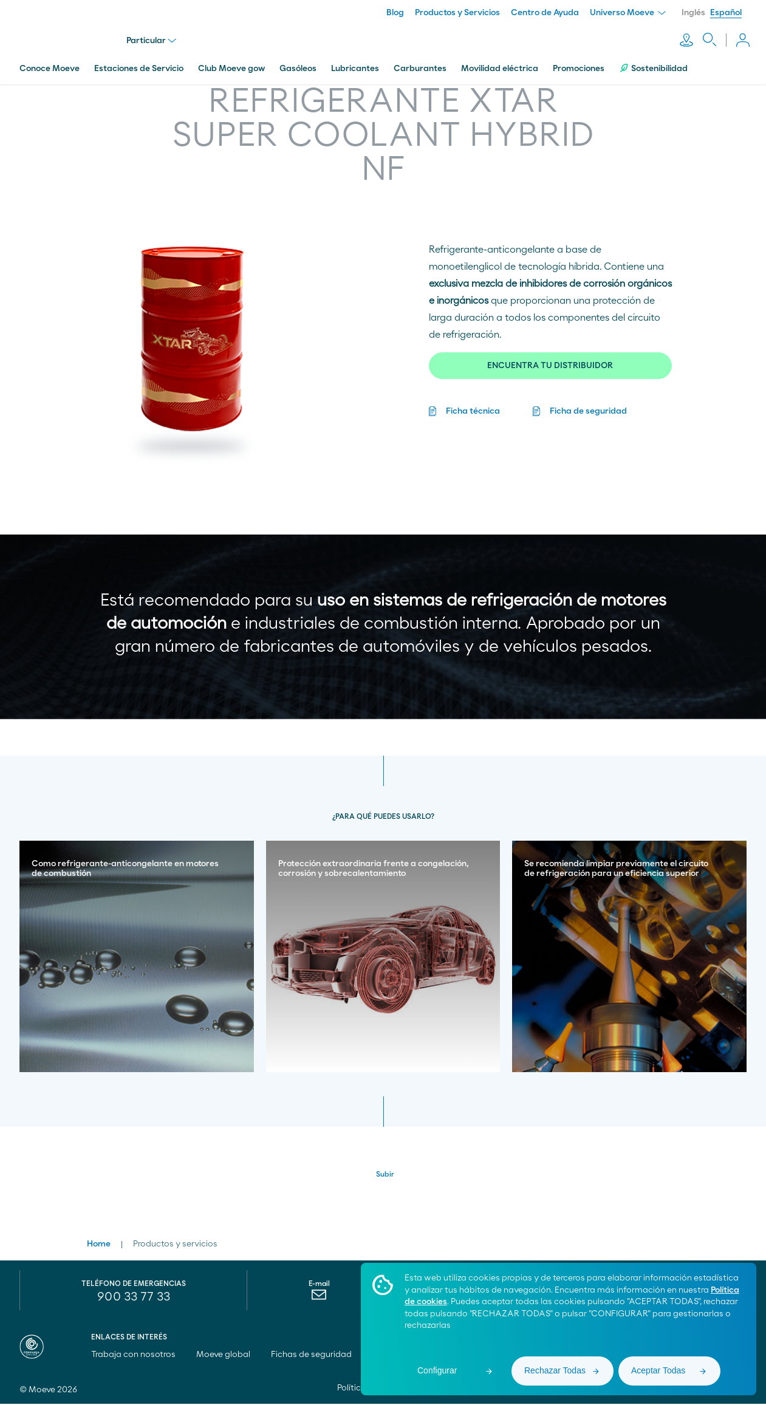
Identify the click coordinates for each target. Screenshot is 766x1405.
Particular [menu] (154, 37)
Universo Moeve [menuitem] (628, 13)
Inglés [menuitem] (693, 13)
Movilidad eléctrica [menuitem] (499, 62)
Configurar (437, 1370)
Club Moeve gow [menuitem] (231, 62)
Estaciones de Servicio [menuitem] (138, 62)
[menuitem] (319, 1299)
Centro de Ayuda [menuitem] (545, 13)
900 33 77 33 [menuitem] (133, 1298)
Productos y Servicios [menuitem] (457, 13)
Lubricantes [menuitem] (355, 62)
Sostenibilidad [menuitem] (653, 62)
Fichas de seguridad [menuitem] (311, 1356)
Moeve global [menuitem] (228, 1356)
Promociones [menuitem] (578, 62)
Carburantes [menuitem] (420, 62)
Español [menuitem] (726, 13)
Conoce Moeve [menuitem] (49, 62)
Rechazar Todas (555, 1370)
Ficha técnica (473, 405)
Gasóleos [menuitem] (297, 62)
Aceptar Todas (658, 1370)
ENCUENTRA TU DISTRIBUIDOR (550, 359)
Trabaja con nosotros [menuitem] (138, 1356)
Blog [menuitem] (395, 13)
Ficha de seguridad (588, 405)
